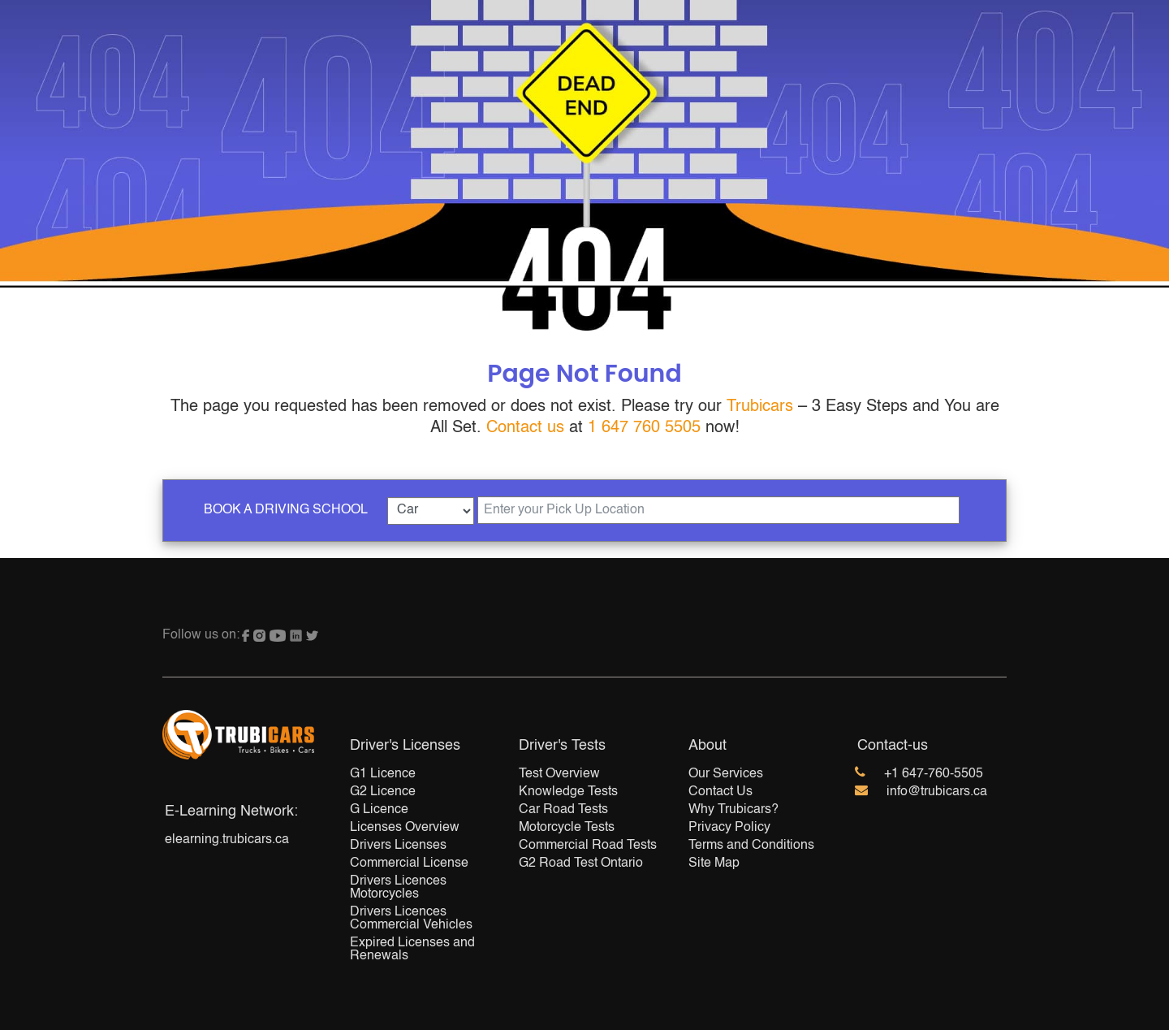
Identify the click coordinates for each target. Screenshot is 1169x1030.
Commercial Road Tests (588, 845)
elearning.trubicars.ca (227, 839)
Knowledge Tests (568, 791)
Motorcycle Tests (567, 827)
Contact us (525, 428)
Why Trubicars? (733, 809)
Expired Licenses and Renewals (412, 950)
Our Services (725, 774)
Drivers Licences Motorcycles (398, 888)
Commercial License (409, 863)
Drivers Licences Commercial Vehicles (411, 919)
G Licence (379, 809)
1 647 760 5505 (644, 428)
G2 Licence (383, 791)
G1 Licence (383, 774)
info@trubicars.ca (936, 791)
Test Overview (559, 774)
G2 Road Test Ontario (581, 863)
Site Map (714, 863)
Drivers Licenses (398, 845)
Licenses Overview (404, 827)
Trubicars (760, 407)
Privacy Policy (729, 827)
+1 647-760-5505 (933, 774)
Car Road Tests (563, 809)
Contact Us (720, 791)
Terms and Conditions (751, 845)
